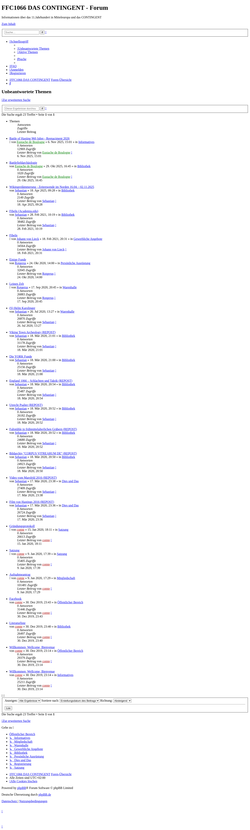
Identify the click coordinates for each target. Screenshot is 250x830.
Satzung (63, 529)
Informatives (86, 142)
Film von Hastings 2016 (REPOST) (31, 502)
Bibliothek (84, 166)
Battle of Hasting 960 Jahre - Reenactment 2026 (39, 138)
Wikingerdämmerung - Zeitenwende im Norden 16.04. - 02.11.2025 (51, 187)
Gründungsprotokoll (22, 526)
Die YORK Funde (20, 356)
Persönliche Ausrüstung (75, 263)
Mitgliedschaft (66, 578)
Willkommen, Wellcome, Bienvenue (32, 647)
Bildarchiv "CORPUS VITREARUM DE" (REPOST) (43, 453)
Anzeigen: (23, 700)
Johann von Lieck (28, 239)
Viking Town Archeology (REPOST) (32, 332)
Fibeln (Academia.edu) (23, 211)
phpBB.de (44, 794)
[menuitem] (33, 48)
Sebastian (21, 190)
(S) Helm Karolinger (22, 308)
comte (20, 529)
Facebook (15, 598)
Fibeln (13, 235)
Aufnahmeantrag (19, 574)
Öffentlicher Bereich (70, 602)
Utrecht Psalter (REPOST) (26, 405)
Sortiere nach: (70, 700)
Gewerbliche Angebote (87, 239)
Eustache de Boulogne (31, 142)
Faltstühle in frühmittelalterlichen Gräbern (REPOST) (43, 429)
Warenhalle (69, 287)
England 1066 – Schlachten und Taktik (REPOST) (40, 380)
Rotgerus (20, 263)
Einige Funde (17, 259)
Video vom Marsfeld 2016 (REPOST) (33, 477)
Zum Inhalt (9, 24)
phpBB (21, 788)
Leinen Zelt (16, 283)
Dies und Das (70, 481)
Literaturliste (17, 623)
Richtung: (115, 700)
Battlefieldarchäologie (23, 162)
